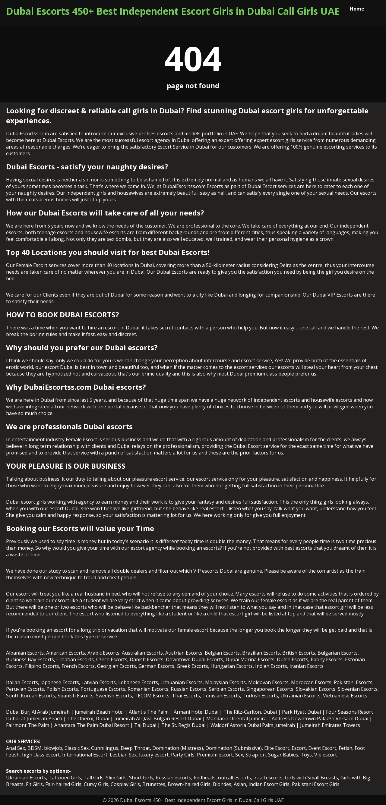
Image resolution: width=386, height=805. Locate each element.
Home (357, 8)
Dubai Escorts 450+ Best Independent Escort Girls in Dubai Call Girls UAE (173, 11)
